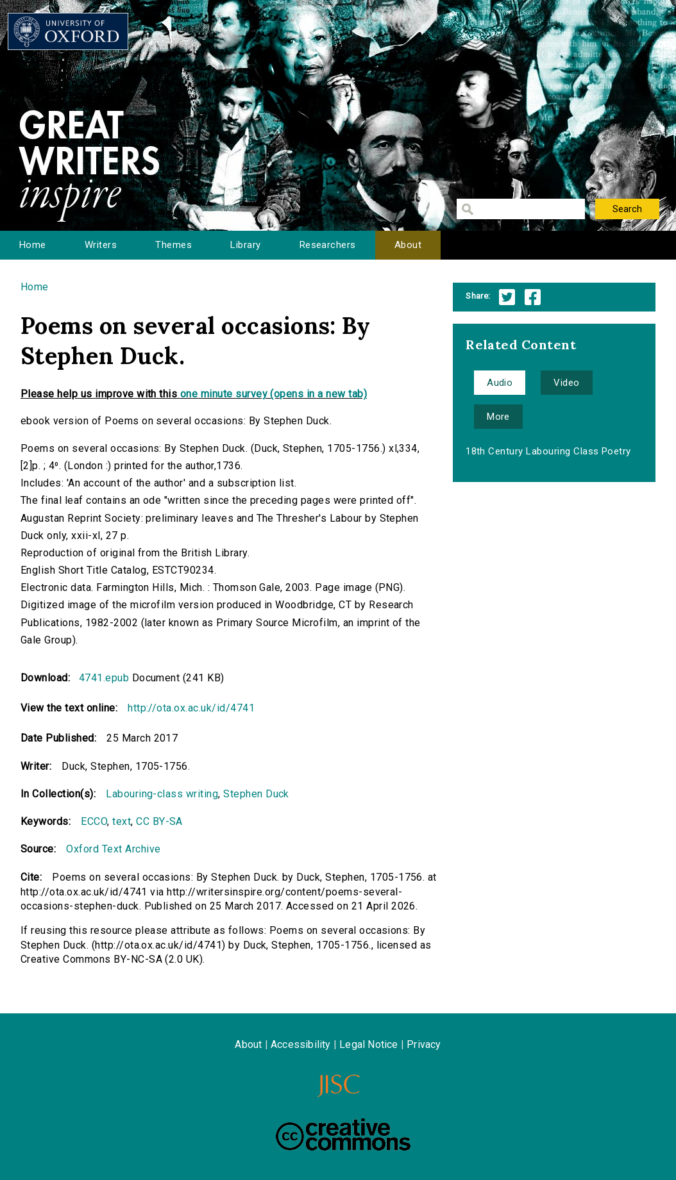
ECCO (94, 821)
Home (32, 245)
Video (566, 382)
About (407, 245)
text (121, 821)
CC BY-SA (159, 821)
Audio (499, 382)
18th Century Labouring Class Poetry (548, 451)
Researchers (328, 245)
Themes (173, 245)
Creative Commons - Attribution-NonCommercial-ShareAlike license (343, 1134)
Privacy (424, 1044)
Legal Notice (368, 1044)
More (498, 416)
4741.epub (104, 678)
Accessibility (301, 1044)
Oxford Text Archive (113, 849)
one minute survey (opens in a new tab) (273, 394)
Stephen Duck (256, 794)
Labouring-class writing (162, 794)
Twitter (507, 297)
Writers (101, 245)
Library (245, 245)
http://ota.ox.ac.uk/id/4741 (191, 708)
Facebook (533, 297)
